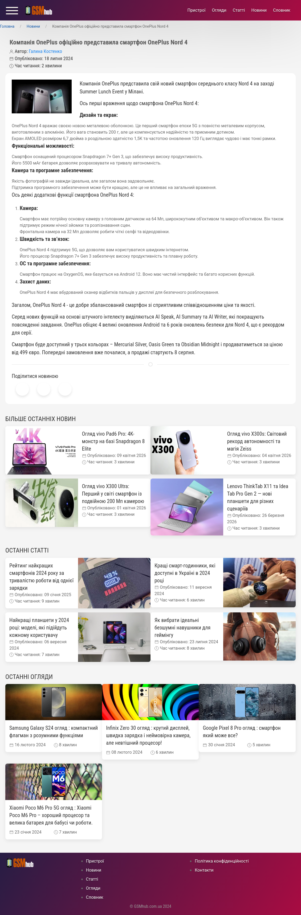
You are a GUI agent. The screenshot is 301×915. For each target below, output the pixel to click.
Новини (259, 10)
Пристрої (197, 10)
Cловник (281, 10)
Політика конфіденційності (222, 861)
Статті (239, 10)
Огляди (219, 10)
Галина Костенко (45, 51)
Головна (7, 26)
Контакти (204, 870)
